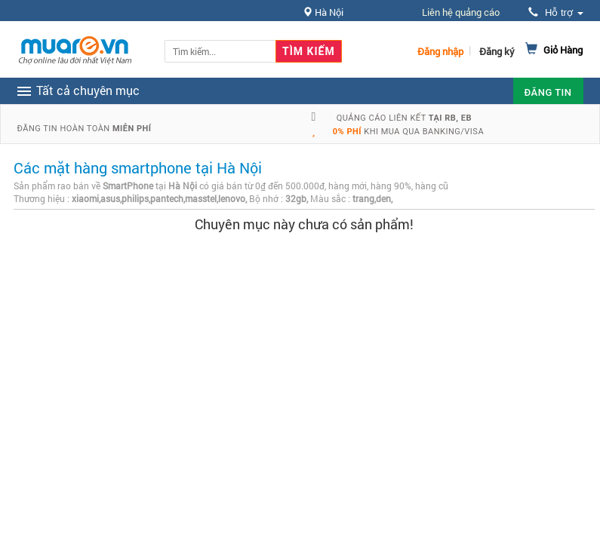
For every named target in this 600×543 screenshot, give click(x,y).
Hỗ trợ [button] (555, 12)
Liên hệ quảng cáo (461, 12)
